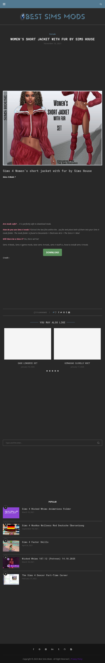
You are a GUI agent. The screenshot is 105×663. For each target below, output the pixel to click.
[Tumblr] (58, 649)
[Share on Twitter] (61, 312)
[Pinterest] (39, 649)
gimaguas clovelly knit (77, 363)
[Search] (100, 4)
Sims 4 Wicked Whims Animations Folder (46, 508)
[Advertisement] (52, 67)
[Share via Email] (69, 312)
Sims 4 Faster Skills (35, 542)
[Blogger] (71, 649)
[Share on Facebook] (58, 312)
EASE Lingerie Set (27, 363)
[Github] (64, 649)
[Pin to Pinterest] (64, 312)
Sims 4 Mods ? (9, 177)
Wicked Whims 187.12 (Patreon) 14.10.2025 (48, 558)
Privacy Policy (76, 659)
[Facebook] (33, 649)
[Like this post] (55, 312)
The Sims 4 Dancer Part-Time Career (45, 575)
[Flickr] (46, 649)
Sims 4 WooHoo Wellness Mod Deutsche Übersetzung (53, 525)
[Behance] (52, 649)
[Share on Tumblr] (66, 312)
